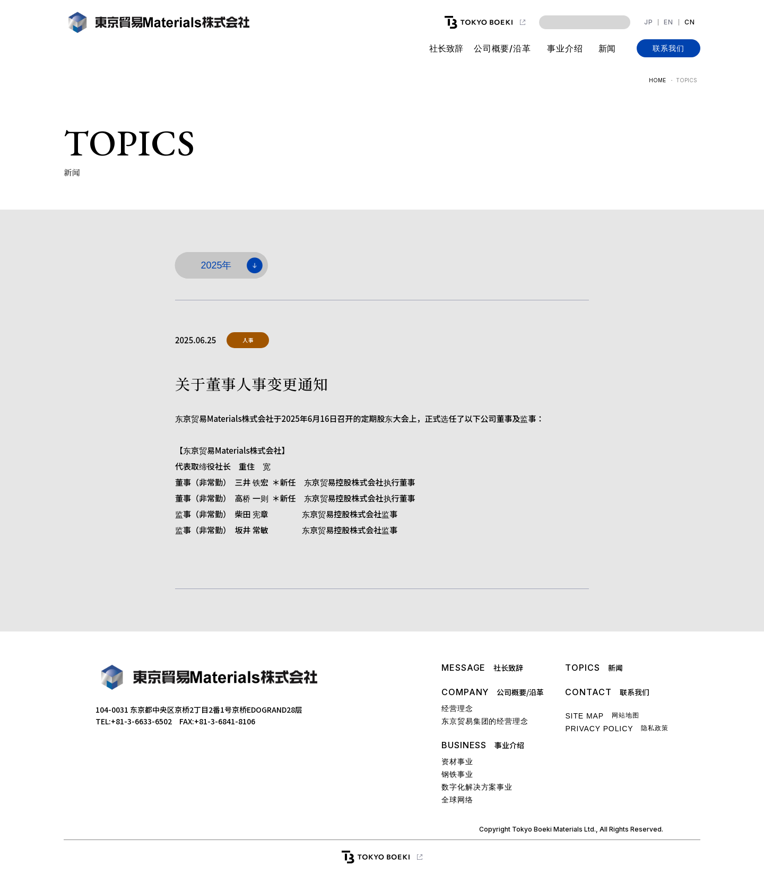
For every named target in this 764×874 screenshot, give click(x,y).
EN (668, 22)
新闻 (606, 48)
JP (648, 22)
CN (689, 22)
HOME (657, 80)
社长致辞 (446, 48)
